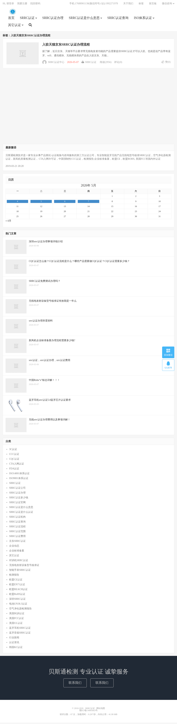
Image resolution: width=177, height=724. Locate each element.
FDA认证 (14, 470)
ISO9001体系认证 (18, 479)
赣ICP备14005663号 (88, 712)
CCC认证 (14, 455)
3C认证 (13, 450)
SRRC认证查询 (117, 19)
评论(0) (118, 63)
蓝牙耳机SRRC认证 (20, 629)
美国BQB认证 (16, 614)
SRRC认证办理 (52, 19)
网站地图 (100, 709)
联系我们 (75, 684)
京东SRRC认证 (17, 542)
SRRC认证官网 (17, 503)
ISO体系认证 (143, 19)
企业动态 (14, 547)
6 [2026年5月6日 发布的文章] (64, 202)
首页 (11, 19)
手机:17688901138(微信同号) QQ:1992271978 (93, 4)
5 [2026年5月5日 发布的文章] (41, 202)
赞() (166, 63)
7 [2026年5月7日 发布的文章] (88, 202)
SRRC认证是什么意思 (84, 19)
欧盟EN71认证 (17, 586)
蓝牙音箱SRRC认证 (20, 634)
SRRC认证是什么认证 (21, 513)
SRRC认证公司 (17, 489)
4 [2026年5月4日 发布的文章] (17, 202)
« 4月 (8, 222)
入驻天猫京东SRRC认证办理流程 (66, 46)
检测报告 (14, 576)
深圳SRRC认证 (17, 600)
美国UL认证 (16, 624)
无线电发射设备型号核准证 (24, 566)
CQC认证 (14, 460)
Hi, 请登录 (8, 4)
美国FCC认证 (16, 619)
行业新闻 (14, 639)
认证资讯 (14, 643)
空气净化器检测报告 (20, 610)
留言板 (153, 4)
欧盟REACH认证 (18, 590)
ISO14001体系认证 (19, 474)
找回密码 (35, 4)
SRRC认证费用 (17, 537)
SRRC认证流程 (17, 528)
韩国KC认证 (16, 648)
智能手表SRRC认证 (20, 571)
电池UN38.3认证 (18, 605)
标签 (141, 4)
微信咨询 (167, 4)
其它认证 (14, 26)
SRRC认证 (12, 13)
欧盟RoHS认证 (17, 595)
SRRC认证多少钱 (18, 499)
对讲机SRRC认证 (18, 561)
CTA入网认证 (16, 465)
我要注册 (22, 4)
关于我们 (128, 4)
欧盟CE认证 (15, 581)
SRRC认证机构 (17, 518)
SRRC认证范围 (17, 532)
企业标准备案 (16, 552)
